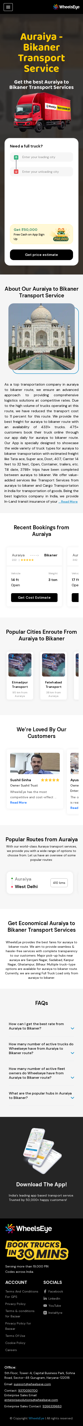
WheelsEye (36, 1418)
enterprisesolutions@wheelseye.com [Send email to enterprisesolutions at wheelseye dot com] (31, 1400)
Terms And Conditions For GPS (21, 1294)
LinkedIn (51, 1298)
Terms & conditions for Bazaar (20, 1313)
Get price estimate (41, 254)
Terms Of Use (15, 1336)
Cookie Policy (15, 1343)
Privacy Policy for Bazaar (18, 1326)
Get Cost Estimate (34, 597)
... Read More (68, 502)
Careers (11, 1350)
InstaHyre (52, 1313)
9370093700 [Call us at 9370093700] (28, 1391)
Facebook (53, 1291)
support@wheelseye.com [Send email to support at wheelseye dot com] (32, 1384)
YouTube (52, 1306)
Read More (18, 802)
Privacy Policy (15, 1304)
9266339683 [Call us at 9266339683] (52, 1406)
